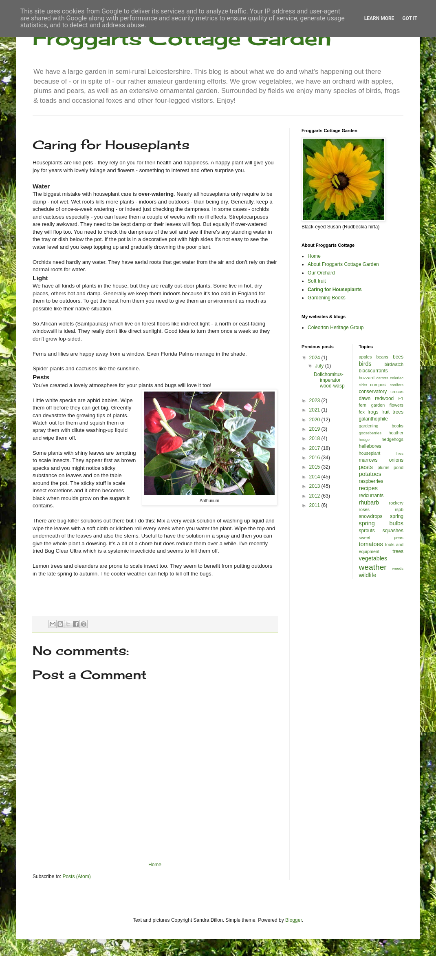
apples (365, 356)
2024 (315, 358)
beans (382, 356)
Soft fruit (317, 281)
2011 (315, 505)
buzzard (366, 377)
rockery (396, 502)
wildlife (368, 575)
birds (365, 364)
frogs (373, 412)
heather (395, 432)
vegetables (373, 558)
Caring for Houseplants (335, 289)
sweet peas (381, 537)
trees (397, 551)
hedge (364, 439)
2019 (315, 429)
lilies (399, 453)
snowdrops (371, 516)
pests (366, 467)
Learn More (379, 18)
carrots (382, 378)
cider (363, 385)
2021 (315, 410)
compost (378, 384)
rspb (399, 509)
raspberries (371, 481)
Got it (409, 18)
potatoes (370, 474)
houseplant (370, 453)
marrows (368, 460)
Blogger (293, 920)
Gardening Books (327, 298)
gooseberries (370, 433)
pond (398, 467)
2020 (315, 420)
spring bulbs (381, 523)
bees (398, 357)
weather (373, 567)
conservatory (373, 391)
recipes (368, 488)
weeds (397, 568)
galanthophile (373, 419)
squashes (393, 530)
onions (396, 460)
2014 (315, 477)
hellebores (370, 446)
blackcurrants (373, 371)
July (320, 366)
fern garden (372, 405)
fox (362, 411)
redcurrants (371, 495)
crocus (396, 391)
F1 (400, 398)
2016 (315, 457)
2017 (315, 448)
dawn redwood (376, 398)
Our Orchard (321, 273)
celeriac (396, 378)
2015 (315, 467)
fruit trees (392, 412)
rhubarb (369, 502)
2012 (315, 496)
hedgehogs (392, 439)
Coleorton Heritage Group (335, 327)
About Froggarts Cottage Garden (343, 264)
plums (384, 467)
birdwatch (394, 364)
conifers (396, 385)
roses (364, 509)
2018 (315, 438)
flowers (396, 405)
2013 (315, 486)
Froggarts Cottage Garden (182, 37)
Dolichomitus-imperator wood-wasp (329, 380)
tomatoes (371, 544)
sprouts (367, 530)
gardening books (381, 425)
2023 (315, 400)
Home (154, 864)
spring (396, 516)
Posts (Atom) (76, 876)
